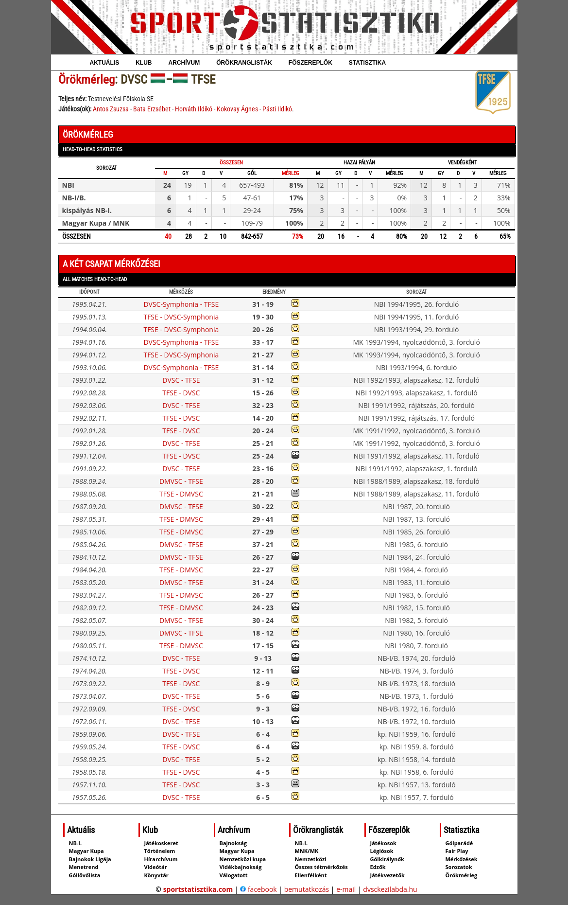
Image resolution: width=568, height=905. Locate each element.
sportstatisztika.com (198, 889)
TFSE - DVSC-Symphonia (181, 316)
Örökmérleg (86, 79)
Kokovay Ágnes (237, 109)
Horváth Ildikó (193, 109)
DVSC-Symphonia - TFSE (181, 304)
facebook (258, 889)
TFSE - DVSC (181, 392)
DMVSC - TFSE (181, 481)
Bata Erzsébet (152, 109)
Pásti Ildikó (277, 109)
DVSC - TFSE (181, 380)
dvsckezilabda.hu (390, 889)
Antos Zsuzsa (111, 109)
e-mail (346, 889)
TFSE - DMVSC (181, 493)
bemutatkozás (306, 889)
